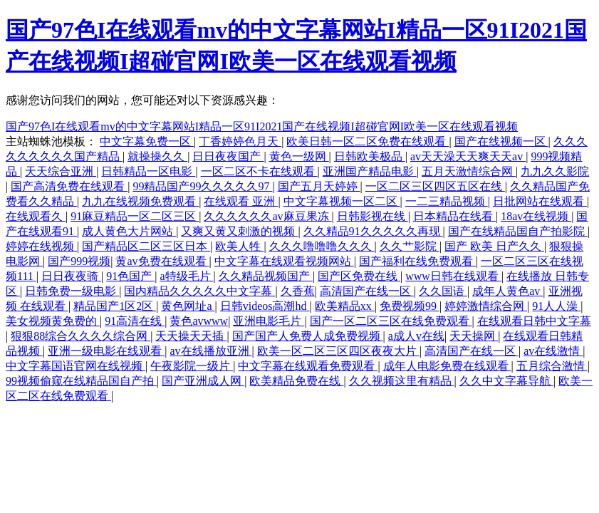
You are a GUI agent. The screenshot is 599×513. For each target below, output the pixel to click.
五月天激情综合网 (469, 171)
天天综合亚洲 (60, 171)
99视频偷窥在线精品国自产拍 (81, 381)
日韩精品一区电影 (148, 171)
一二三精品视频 (446, 201)
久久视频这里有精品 (401, 381)
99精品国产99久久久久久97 (202, 186)
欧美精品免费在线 (296, 381)
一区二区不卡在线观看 (259, 171)
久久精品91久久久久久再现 (373, 231)
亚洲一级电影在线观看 (106, 351)
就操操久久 (157, 156)
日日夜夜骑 (71, 276)
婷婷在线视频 (41, 246)
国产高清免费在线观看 (69, 186)
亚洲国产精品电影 (370, 171)
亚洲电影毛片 (268, 321)
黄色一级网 (299, 156)
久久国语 (443, 291)
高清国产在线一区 (367, 291)
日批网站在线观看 (540, 201)
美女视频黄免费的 (53, 321)
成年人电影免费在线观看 (447, 366)
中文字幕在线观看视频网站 (284, 261)
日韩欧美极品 (369, 156)
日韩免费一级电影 (72, 291)
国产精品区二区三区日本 (146, 246)
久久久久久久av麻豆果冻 (267, 216)
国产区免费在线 (359, 276)
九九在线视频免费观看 (140, 201)
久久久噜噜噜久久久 (322, 246)
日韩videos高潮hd (265, 306)
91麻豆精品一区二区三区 (135, 216)
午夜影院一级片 (191, 366)
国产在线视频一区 (501, 141)
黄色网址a (187, 306)
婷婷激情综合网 (485, 306)
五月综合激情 (552, 366)
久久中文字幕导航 (506, 381)
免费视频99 (409, 306)
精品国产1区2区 (114, 306)
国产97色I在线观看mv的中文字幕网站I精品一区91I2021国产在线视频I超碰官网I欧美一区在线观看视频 (262, 126)
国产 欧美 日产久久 (494, 246)
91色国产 (130, 276)
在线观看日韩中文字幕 (534, 321)
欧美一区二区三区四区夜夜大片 (338, 351)
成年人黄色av (507, 291)
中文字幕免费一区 (147, 141)
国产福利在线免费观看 (417, 261)
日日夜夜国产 (228, 156)
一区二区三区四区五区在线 (435, 186)
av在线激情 (553, 351)
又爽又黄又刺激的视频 (239, 231)
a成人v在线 (416, 336)
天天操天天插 (190, 336)
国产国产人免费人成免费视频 (307, 336)
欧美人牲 (239, 246)
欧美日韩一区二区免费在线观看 (367, 141)
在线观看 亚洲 (241, 201)
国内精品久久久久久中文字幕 (199, 291)
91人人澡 (556, 306)
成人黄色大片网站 (129, 231)
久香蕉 (298, 291)
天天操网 (473, 336)
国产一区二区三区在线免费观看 (391, 321)
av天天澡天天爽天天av (468, 156)
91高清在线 (135, 321)
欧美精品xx (345, 306)
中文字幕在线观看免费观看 (307, 366)
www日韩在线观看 (453, 276)
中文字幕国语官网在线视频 (75, 366)
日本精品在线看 (454, 216)
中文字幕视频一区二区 (341, 201)
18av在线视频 (536, 216)
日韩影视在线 (372, 216)
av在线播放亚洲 (210, 351)
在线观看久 (36, 216)
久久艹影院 (409, 246)
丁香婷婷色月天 (240, 141)
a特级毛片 (186, 276)
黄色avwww (199, 321)
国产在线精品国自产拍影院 (518, 231)
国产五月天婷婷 (319, 186)
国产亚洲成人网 (203, 381)
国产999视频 (79, 261)
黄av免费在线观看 (162, 261)
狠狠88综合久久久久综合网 (80, 336)
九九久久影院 (555, 171)
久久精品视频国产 (266, 276)
